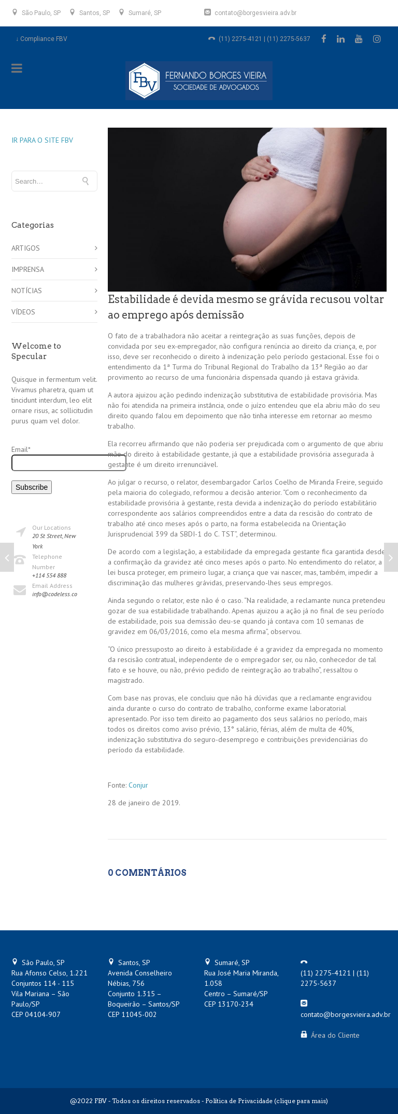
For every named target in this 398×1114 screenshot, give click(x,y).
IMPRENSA (27, 269)
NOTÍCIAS (26, 290)
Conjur (138, 785)
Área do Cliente (335, 1035)
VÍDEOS (23, 312)
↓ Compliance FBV (41, 39)
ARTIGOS (25, 248)
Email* (54, 458)
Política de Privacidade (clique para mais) (266, 1101)
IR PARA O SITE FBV (42, 140)
